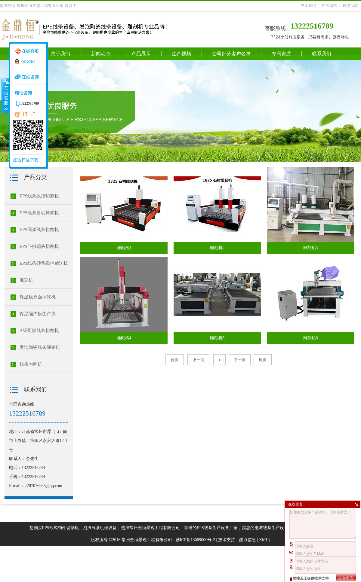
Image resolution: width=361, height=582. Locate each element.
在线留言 (329, 5)
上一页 (198, 360)
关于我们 (308, 5)
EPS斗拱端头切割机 (39, 246)
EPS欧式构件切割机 (60, 528)
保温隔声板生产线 (38, 313)
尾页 (263, 360)
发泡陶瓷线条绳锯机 (40, 347)
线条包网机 (31, 364)
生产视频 (181, 53)
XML (263, 540)
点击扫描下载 (25, 160)
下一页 (239, 360)
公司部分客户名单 (231, 53)
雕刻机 (26, 280)
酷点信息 (247, 540)
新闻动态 (100, 53)
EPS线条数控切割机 (39, 195)
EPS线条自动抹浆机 (39, 212)
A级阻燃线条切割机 (39, 330)
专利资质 (281, 53)
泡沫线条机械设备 (100, 528)
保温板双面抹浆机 (38, 296)
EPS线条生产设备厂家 (217, 528)
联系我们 (351, 5)
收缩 (5, 95)
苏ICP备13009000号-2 (195, 540)
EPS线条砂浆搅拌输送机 (44, 263)
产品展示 (141, 53)
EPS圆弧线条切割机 (39, 229)
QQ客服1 (28, 61)
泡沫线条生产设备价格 (276, 528)
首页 (174, 360)
